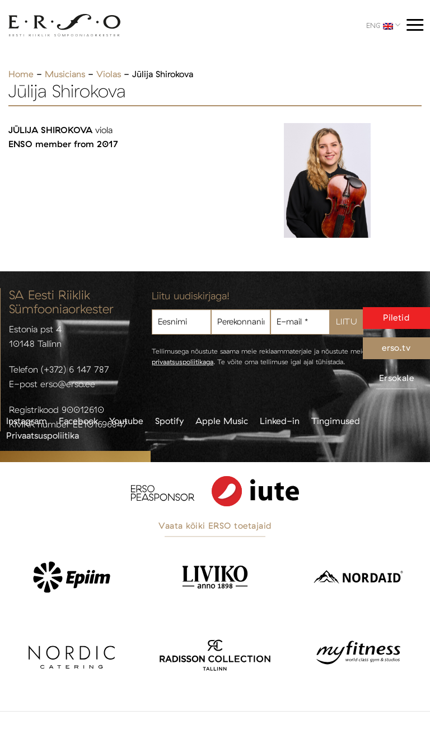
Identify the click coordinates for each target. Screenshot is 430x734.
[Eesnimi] (181, 322)
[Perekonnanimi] (240, 322)
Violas (108, 73)
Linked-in (280, 420)
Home (21, 73)
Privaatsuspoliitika (42, 435)
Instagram (26, 420)
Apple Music (221, 420)
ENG (383, 25)
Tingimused (335, 420)
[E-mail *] (300, 322)
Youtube (126, 420)
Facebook (78, 420)
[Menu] (415, 25)
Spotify (169, 420)
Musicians (65, 73)
